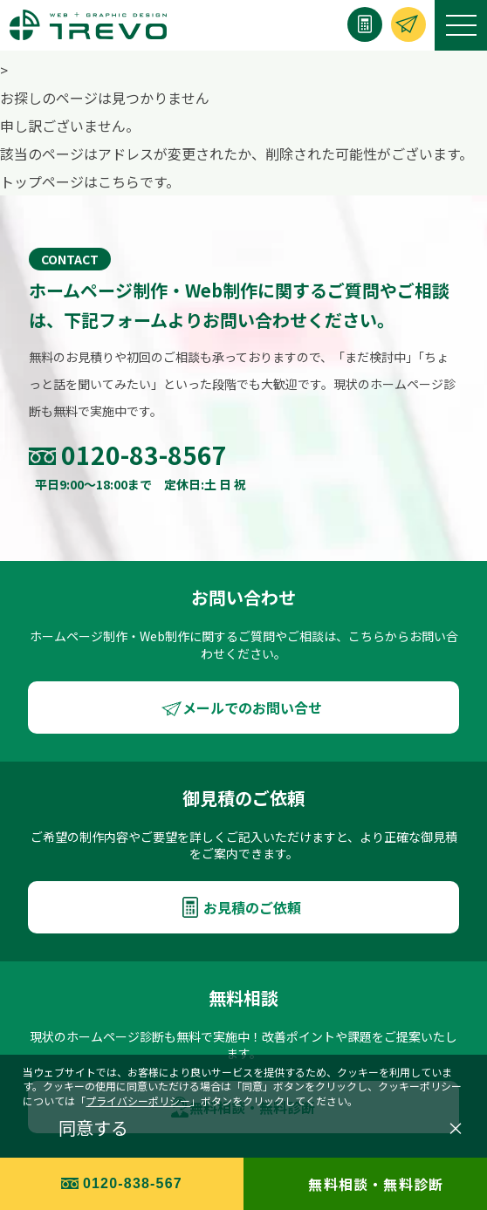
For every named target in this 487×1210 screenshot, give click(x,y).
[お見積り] (364, 24)
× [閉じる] (455, 1128)
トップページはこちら (70, 181)
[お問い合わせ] (408, 24)
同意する (93, 1128)
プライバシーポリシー (138, 1100)
